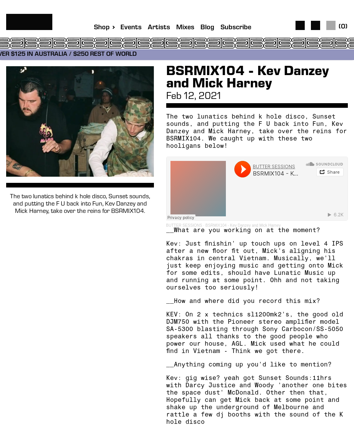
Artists (159, 28)
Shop (102, 28)
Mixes (185, 28)
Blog (207, 28)
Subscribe (235, 28)
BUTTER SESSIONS (184, 225)
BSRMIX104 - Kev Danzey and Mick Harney (243, 225)
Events (131, 28)
